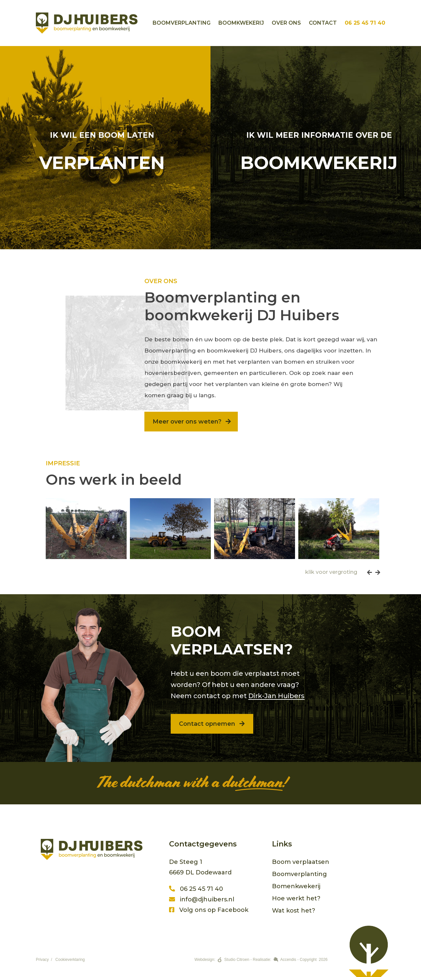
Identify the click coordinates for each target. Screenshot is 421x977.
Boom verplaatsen (300, 862)
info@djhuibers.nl (201, 899)
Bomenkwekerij (296, 886)
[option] (86, 528)
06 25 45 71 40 (365, 23)
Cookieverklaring (70, 959)
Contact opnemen (212, 723)
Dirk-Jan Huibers (276, 696)
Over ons (286, 23)
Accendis (288, 959)
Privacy (42, 959)
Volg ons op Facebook (208, 910)
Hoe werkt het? (296, 898)
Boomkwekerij (241, 23)
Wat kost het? (293, 910)
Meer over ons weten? (192, 421)
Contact (323, 23)
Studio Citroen (236, 959)
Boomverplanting (181, 23)
